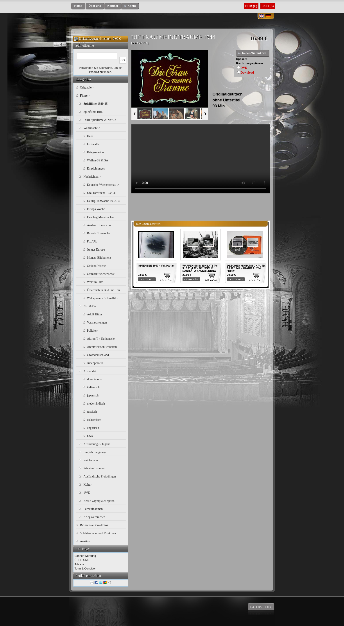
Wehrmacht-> (92, 128)
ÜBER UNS (82, 560)
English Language (95, 452)
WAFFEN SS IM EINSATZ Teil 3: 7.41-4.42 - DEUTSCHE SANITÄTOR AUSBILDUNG (201, 268)
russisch (92, 411)
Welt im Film (95, 282)
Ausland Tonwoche (99, 225)
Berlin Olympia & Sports (99, 500)
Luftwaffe (93, 144)
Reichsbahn (91, 460)
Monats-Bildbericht (99, 257)
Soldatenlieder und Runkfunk (98, 533)
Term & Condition (86, 568)
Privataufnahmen (94, 468)
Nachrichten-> (92, 176)
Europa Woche (96, 209)
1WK (87, 492)
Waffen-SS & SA (97, 160)
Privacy (79, 564)
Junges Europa (96, 249)
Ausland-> (90, 371)
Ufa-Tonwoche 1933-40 (101, 193)
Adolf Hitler (94, 314)
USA (90, 436)
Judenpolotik (95, 363)
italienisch (93, 387)
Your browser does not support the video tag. (200, 158)
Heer (90, 136)
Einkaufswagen (88, 38)
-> (85, 95)
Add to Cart (166, 280)
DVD (244, 67)
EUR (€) (251, 6)
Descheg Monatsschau (101, 217)
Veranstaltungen (97, 322)
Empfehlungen (96, 168)
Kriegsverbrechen (95, 517)
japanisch (93, 395)
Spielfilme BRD (94, 111)
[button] (78, 6)
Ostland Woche (96, 265)
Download (247, 72)
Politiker (92, 330)
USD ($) (268, 6)
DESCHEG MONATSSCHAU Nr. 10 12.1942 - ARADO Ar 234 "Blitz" (246, 268)
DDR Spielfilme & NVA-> (100, 120)
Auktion (85, 541)
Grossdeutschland (98, 355)
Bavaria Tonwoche (98, 233)
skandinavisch (95, 379)
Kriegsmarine (95, 152)
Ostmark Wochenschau (101, 274)
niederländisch (96, 403)
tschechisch (94, 419)
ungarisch (93, 428)
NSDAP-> (90, 306)
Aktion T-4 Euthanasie (101, 338)
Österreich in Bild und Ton (103, 290)
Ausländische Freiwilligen (100, 476)
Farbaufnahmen (93, 509)
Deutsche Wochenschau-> (103, 184)
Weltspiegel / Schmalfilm (102, 298)
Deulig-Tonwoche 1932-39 (103, 201)
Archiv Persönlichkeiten (102, 346)
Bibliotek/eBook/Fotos (94, 525)
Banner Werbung (85, 555)
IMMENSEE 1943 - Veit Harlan (156, 265)
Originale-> (87, 87)
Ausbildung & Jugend (97, 444)
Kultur (88, 484)
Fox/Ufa (92, 241)
